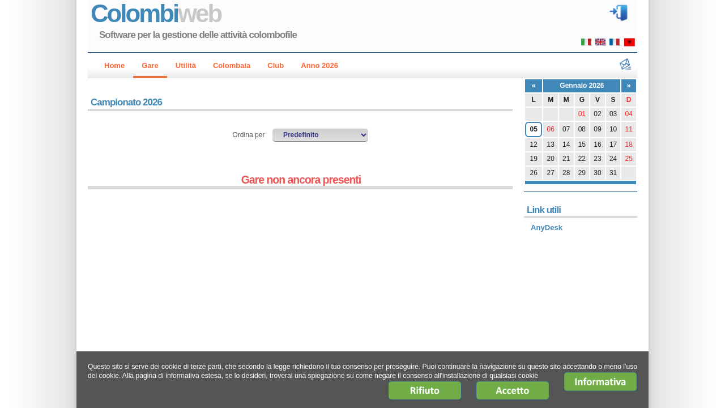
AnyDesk (546, 227)
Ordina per (249, 135)
